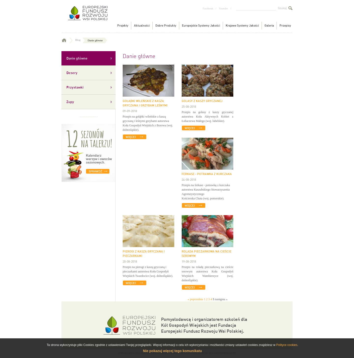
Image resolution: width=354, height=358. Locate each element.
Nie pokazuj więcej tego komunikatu (172, 351)
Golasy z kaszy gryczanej (202, 101)
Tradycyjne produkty (87, 17)
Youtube (223, 8)
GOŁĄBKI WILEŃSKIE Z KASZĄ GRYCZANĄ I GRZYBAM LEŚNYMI (145, 103)
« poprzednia (195, 299)
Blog (80, 39)
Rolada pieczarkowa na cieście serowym (206, 253)
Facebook (208, 8)
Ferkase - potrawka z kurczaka (207, 174)
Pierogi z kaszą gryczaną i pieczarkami (144, 253)
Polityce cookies (286, 345)
